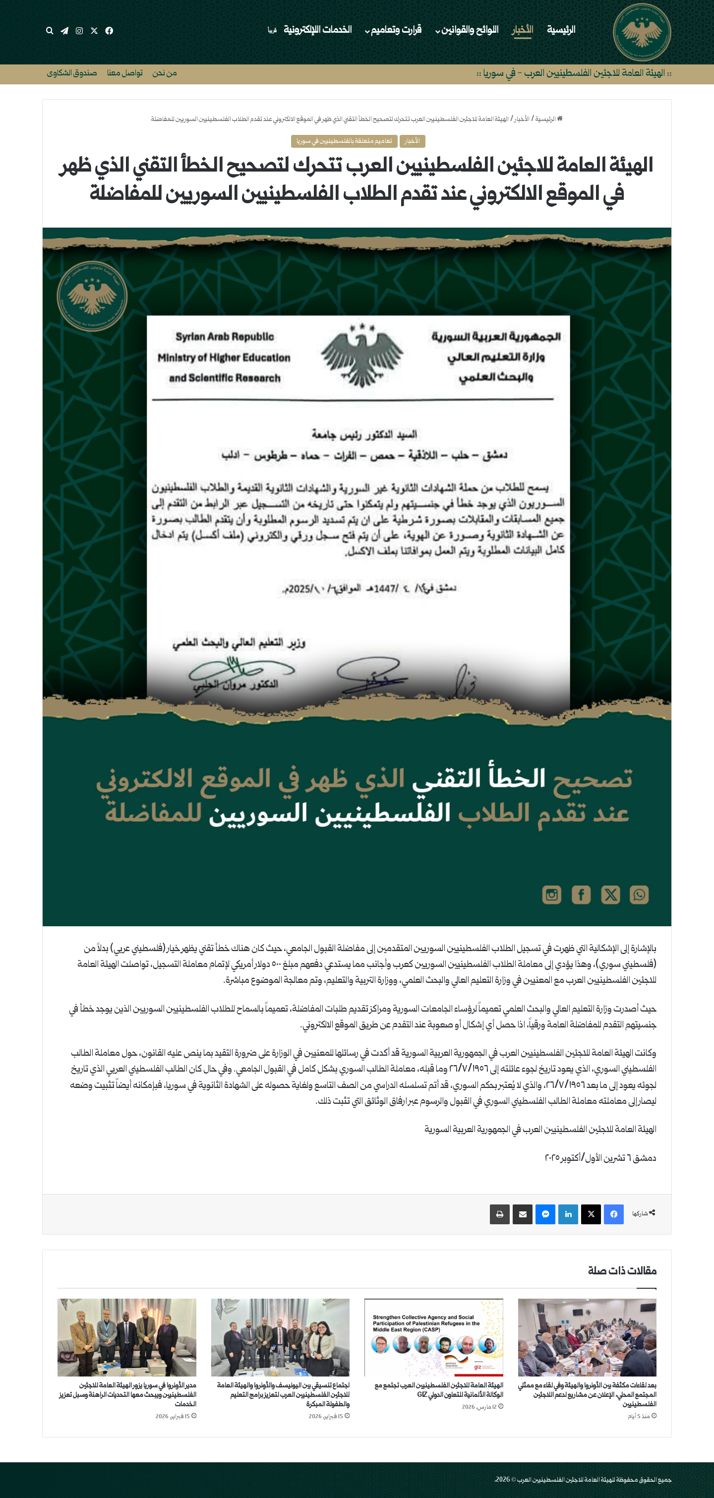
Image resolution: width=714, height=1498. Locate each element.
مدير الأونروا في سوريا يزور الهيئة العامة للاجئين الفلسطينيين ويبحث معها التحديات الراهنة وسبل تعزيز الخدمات (128, 1395)
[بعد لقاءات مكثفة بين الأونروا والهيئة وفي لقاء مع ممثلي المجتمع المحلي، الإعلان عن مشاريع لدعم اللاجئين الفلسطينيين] (587, 1338)
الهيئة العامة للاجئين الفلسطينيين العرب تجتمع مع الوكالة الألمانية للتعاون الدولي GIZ (439, 1390)
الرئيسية (561, 31)
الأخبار (523, 31)
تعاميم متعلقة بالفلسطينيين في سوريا (344, 141)
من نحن (165, 73)
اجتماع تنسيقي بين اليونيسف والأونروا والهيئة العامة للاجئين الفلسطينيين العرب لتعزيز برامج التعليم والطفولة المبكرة (283, 1395)
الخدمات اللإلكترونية (308, 31)
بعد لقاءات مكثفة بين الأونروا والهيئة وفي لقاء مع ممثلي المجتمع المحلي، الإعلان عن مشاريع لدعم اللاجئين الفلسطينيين (587, 1395)
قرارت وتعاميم (396, 31)
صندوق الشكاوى (72, 73)
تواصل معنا (125, 73)
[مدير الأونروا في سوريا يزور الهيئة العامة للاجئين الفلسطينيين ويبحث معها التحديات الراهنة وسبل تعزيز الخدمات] (127, 1338)
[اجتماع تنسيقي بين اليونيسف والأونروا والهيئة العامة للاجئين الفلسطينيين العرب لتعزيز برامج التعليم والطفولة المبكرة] (280, 1338)
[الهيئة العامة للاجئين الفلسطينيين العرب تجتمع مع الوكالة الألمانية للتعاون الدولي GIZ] (433, 1338)
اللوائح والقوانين (469, 31)
